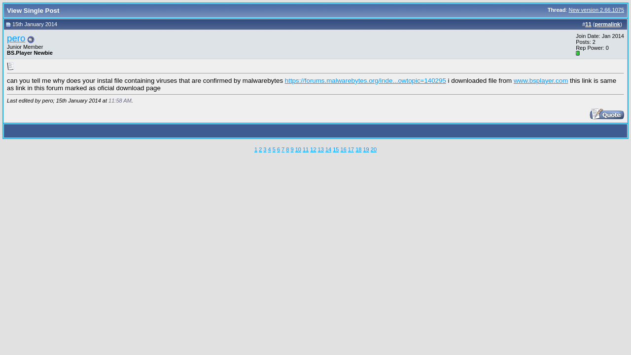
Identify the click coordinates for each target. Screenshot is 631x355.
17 (351, 149)
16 (344, 149)
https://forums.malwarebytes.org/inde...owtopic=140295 (365, 80)
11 (306, 149)
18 (358, 149)
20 (374, 149)
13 (321, 149)
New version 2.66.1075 (596, 10)
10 (298, 149)
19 (366, 149)
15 (336, 149)
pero (16, 38)
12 (313, 149)
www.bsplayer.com (541, 80)
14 (328, 149)
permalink (607, 24)
